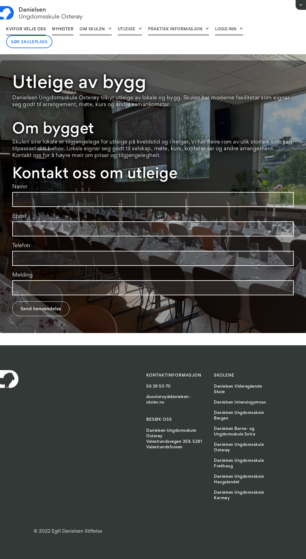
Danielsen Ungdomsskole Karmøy (239, 495)
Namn (19, 187)
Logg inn (225, 29)
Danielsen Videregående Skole (238, 389)
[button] (96, 29)
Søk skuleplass (29, 42)
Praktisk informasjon (175, 29)
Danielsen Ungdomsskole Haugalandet (239, 479)
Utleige (127, 29)
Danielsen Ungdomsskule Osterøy (239, 447)
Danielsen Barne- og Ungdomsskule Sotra (234, 431)
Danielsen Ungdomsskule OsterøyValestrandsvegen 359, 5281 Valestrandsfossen (174, 439)
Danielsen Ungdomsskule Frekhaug (239, 463)
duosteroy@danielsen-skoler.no (168, 399)
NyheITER (62, 29)
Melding (22, 275)
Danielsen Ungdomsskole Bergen (239, 415)
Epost (19, 216)
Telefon (21, 245)
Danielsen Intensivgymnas (240, 402)
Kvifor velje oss (26, 29)
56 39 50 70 (158, 387)
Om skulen (92, 29)
